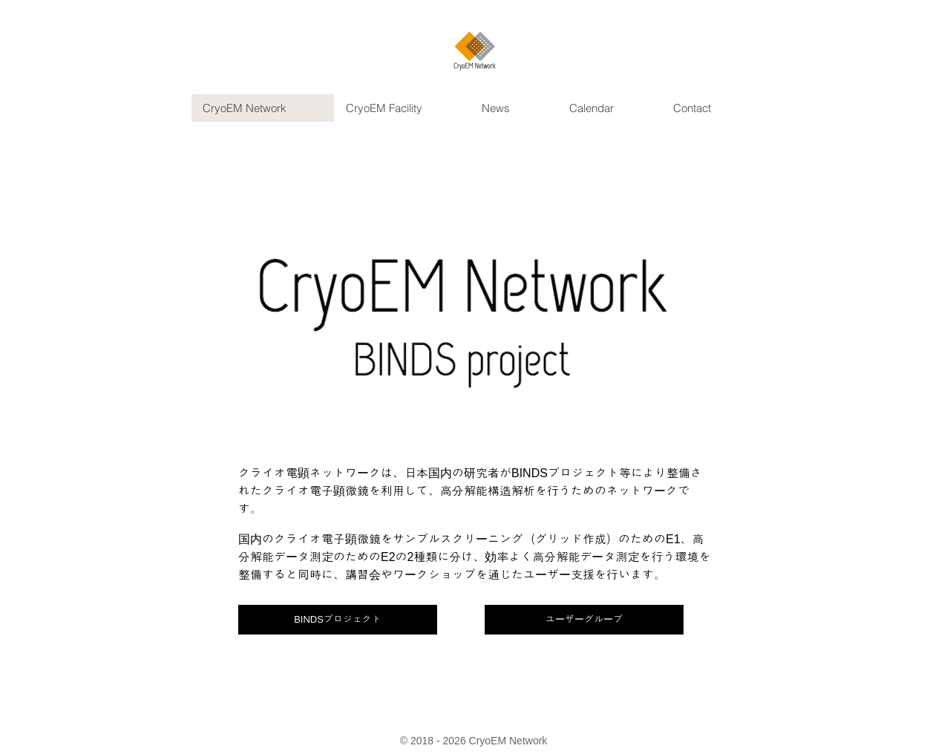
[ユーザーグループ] (584, 620)
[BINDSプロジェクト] (337, 620)
